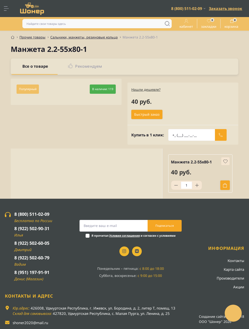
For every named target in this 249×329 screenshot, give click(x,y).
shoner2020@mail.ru (30, 322)
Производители (230, 278)
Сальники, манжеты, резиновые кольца (84, 37)
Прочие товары (32, 37)
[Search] (167, 23)
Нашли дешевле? (145, 89)
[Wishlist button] (225, 161)
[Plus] (197, 185)
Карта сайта (234, 269)
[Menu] (9, 8)
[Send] (221, 135)
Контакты (236, 260)
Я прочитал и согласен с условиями (133, 236)
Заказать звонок (225, 8)
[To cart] (225, 185)
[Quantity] (186, 185)
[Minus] (176, 185)
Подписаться (164, 226)
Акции (238, 286)
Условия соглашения (124, 236)
